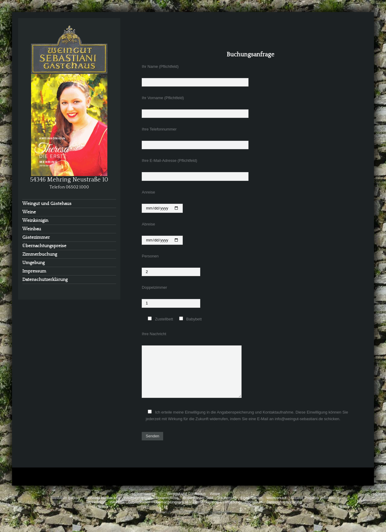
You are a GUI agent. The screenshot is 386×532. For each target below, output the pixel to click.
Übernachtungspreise (44, 245)
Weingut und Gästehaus (46, 203)
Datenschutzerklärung (45, 279)
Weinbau (31, 228)
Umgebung (33, 262)
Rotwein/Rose (167, 498)
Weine (29, 212)
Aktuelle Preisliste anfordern (312, 498)
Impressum (34, 271)
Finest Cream (251, 498)
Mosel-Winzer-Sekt (197, 498)
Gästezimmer (36, 237)
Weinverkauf (276, 498)
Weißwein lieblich (138, 498)
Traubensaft (226, 498)
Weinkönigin (35, 220)
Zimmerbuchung (39, 254)
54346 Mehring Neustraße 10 (69, 179)
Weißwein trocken (65, 498)
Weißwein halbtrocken (102, 498)
